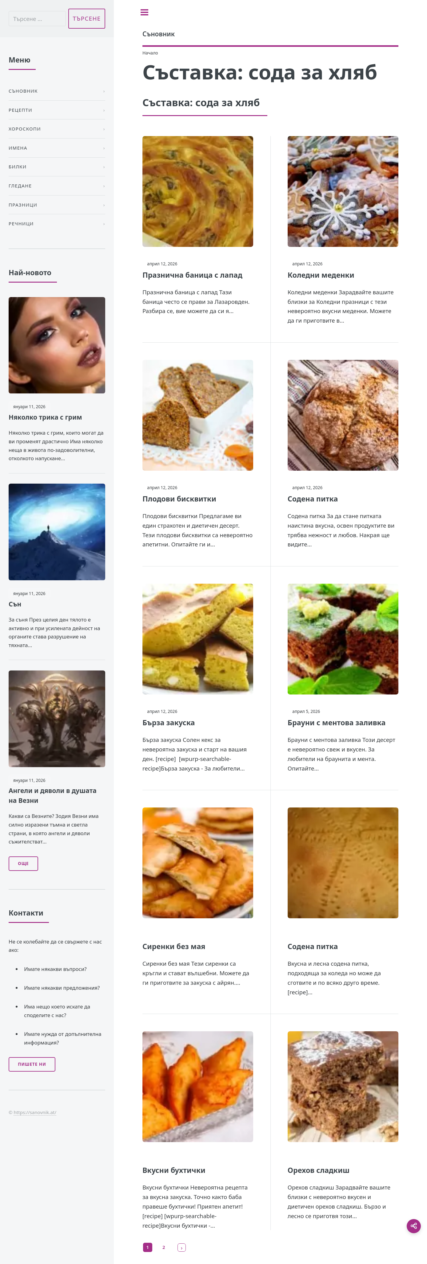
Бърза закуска (168, 722)
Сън (15, 604)
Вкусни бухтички (174, 1170)
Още (23, 863)
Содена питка (313, 499)
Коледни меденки (321, 275)
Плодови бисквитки (179, 499)
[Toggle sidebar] (144, 12)
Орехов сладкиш (318, 1170)
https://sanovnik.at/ (35, 1112)
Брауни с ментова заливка (337, 722)
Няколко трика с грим (45, 417)
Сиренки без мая (173, 946)
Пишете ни (32, 1064)
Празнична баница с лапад (192, 275)
